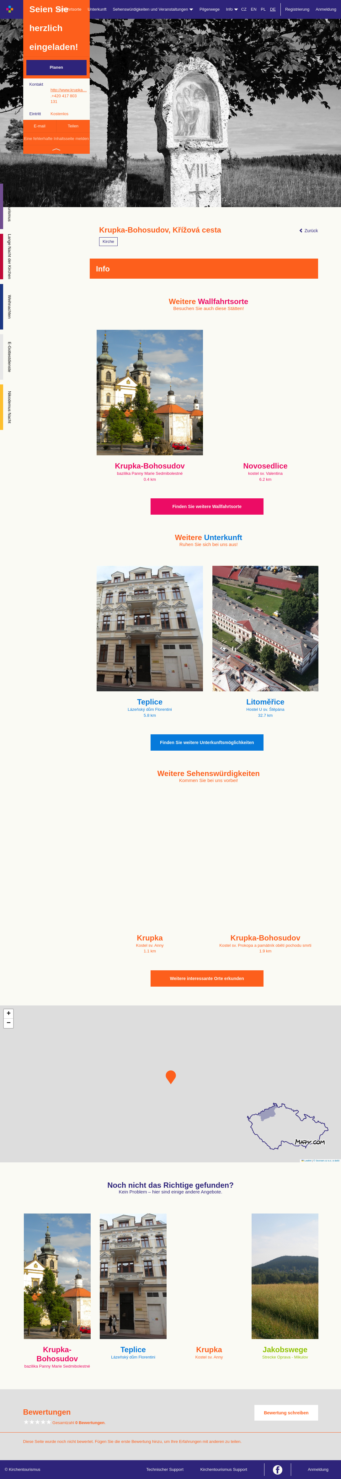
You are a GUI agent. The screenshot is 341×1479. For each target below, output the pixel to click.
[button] (171, 1077)
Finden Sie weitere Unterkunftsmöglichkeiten (207, 742)
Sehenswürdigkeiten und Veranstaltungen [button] (153, 9)
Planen (56, 67)
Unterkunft (97, 9)
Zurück (308, 230)
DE (273, 9)
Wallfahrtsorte (69, 9)
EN (254, 9)
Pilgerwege (210, 9)
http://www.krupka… (69, 90)
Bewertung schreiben (286, 1412)
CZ (244, 9)
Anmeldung (326, 9)
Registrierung (297, 9)
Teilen (73, 126)
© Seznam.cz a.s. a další (326, 1160)
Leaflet (306, 1160)
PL (263, 9)
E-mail (39, 126)
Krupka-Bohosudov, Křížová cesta (160, 230)
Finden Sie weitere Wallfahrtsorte (207, 506)
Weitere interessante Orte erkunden (207, 978)
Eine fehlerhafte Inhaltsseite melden (56, 138)
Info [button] (232, 9)
